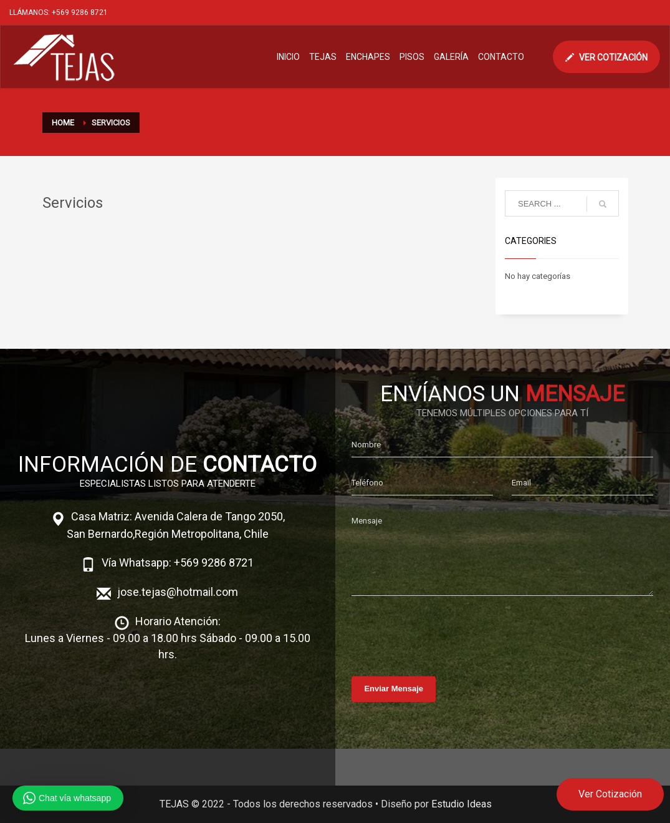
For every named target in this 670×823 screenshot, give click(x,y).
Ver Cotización (610, 794)
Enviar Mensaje (393, 688)
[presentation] (446, 632)
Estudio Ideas (461, 804)
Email (521, 482)
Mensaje (367, 520)
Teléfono (367, 482)
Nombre (366, 444)
